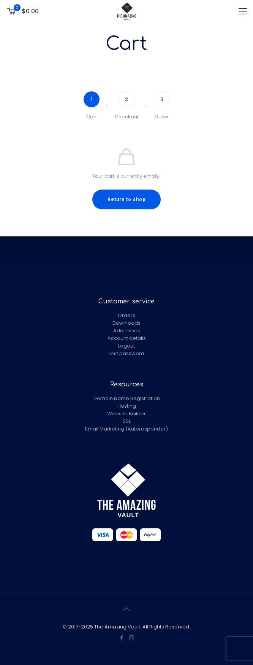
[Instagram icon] (132, 638)
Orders (126, 315)
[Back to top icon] (126, 609)
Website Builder (126, 413)
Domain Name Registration (126, 398)
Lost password (126, 353)
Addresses (126, 330)
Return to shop (126, 199)
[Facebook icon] (121, 638)
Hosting (126, 406)
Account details (127, 338)
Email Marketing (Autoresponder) (126, 428)
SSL (127, 421)
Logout (126, 345)
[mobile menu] (242, 11)
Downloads (126, 323)
